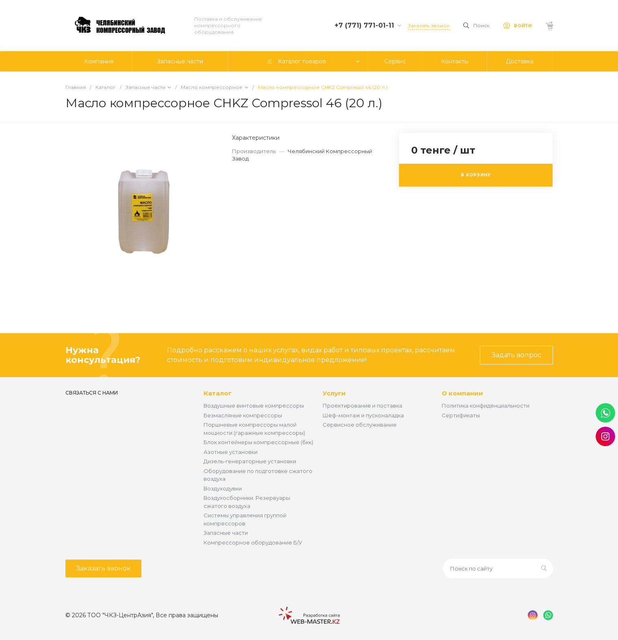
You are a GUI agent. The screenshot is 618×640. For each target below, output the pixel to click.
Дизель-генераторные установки (250, 461)
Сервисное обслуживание (360, 424)
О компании (462, 393)
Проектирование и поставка (362, 405)
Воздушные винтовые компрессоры (254, 405)
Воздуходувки (223, 488)
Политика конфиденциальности (485, 405)
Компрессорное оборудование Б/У (253, 542)
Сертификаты (461, 415)
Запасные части (226, 532)
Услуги (334, 393)
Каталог (218, 393)
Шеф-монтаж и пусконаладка (363, 415)
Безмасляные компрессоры (243, 415)
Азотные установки (231, 452)
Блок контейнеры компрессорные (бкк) (258, 442)
